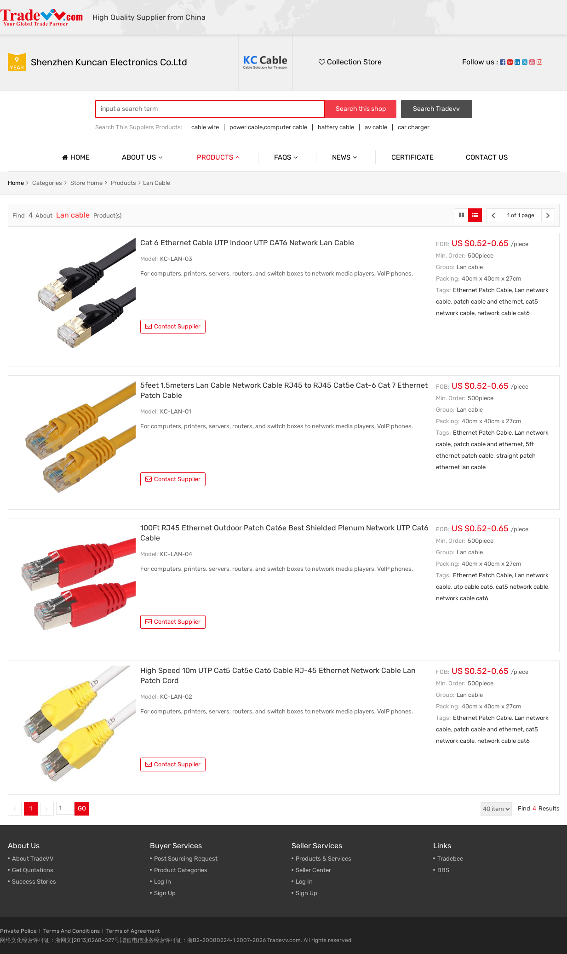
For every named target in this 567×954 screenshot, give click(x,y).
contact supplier (172, 326)
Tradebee (450, 858)
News (345, 157)
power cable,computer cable (268, 127)
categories (47, 182)
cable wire (205, 127)
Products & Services (323, 858)
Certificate (412, 157)
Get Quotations (32, 870)
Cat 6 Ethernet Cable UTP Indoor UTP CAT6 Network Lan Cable (247, 242)
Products (219, 157)
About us (143, 157)
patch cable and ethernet (488, 301)
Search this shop (361, 109)
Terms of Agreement (133, 931)
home (16, 182)
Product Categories (180, 870)
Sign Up (306, 893)
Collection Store (350, 61)
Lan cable (156, 182)
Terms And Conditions (71, 931)
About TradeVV (33, 858)
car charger (414, 127)
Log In (162, 881)
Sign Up (165, 893)
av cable (376, 127)
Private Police (18, 931)
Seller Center (313, 870)
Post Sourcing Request (186, 858)
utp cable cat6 (473, 586)
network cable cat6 (503, 313)
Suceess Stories (34, 881)
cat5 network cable (522, 586)
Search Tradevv (436, 109)
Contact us (487, 157)
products (123, 182)
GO (82, 808)
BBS (443, 870)
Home (75, 157)
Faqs (287, 157)
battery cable (336, 127)
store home (86, 182)
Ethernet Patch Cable (482, 290)
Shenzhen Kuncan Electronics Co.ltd (109, 62)
